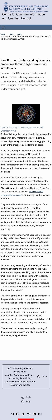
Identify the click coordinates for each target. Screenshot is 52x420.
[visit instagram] (34, 414)
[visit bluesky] (29, 414)
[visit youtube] (40, 414)
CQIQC (3, 34)
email (44, 376)
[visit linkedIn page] (17, 414)
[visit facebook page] (23, 414)
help (28, 401)
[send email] (12, 414)
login (28, 397)
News (11, 34)
